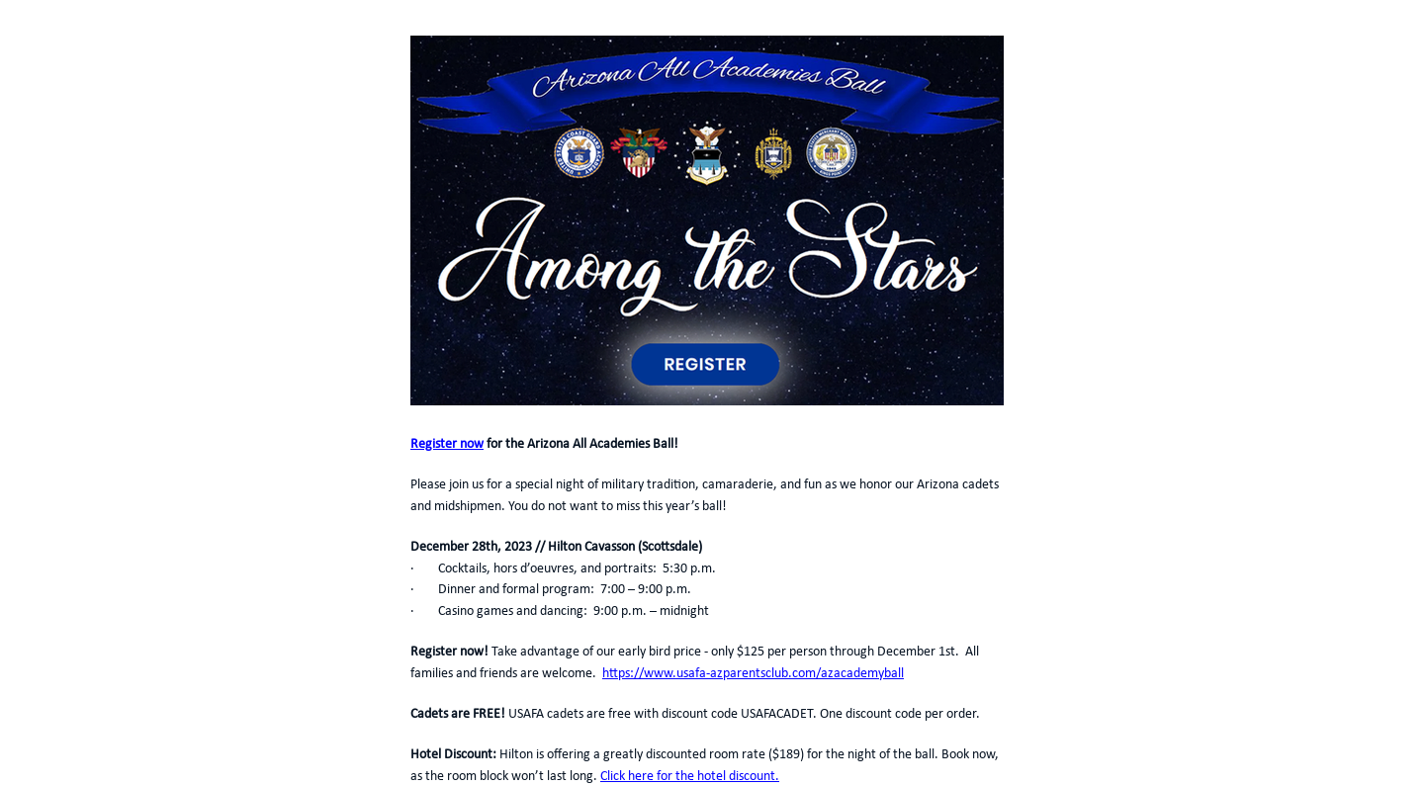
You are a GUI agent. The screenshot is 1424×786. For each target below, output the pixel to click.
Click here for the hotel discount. (689, 776)
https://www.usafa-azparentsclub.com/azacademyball (753, 673)
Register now (447, 444)
